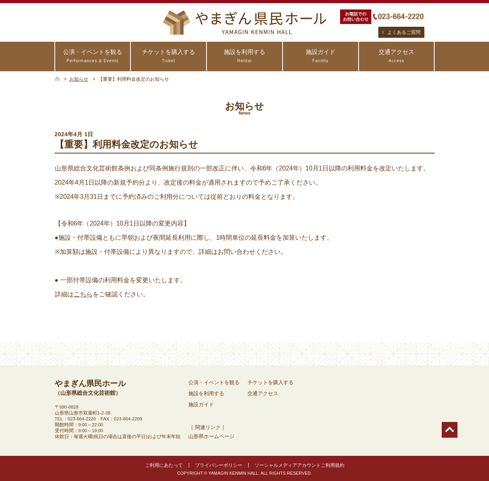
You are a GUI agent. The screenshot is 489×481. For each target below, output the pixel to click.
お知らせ (78, 79)
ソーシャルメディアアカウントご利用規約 (299, 465)
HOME (57, 78)
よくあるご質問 (403, 32)
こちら (83, 294)
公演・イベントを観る (92, 56)
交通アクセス (396, 56)
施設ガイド (320, 56)
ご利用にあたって (164, 465)
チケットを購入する (168, 56)
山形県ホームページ (211, 436)
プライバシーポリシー (218, 465)
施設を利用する (244, 56)
